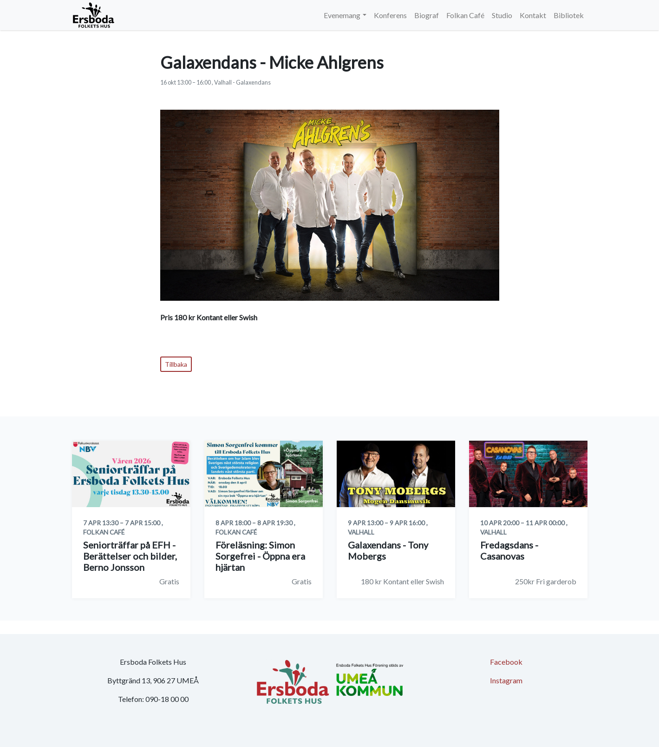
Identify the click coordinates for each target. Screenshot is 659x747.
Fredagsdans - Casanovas (509, 550)
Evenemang (342, 15)
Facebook (506, 661)
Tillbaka (176, 364)
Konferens (390, 15)
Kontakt (533, 15)
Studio (502, 15)
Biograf (426, 15)
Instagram (506, 680)
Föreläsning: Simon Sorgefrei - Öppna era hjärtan (260, 556)
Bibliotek (569, 15)
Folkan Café (465, 15)
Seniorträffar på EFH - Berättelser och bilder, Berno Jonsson (130, 556)
